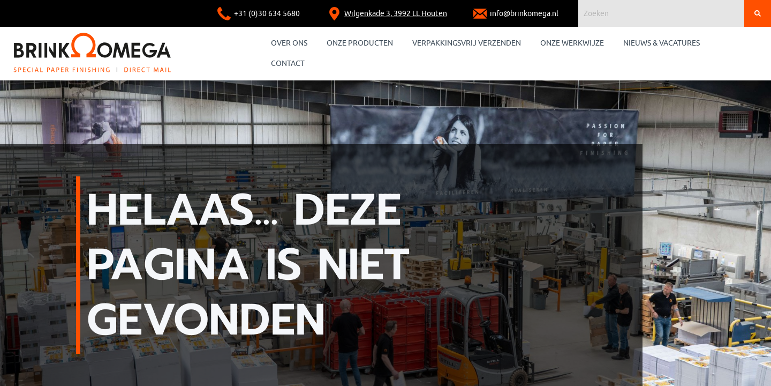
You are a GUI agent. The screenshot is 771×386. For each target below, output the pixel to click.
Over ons (289, 43)
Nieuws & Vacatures (661, 43)
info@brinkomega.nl (524, 13)
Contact (288, 63)
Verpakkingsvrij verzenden (466, 43)
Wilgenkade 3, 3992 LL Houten (395, 13)
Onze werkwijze (572, 43)
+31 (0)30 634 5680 (267, 13)
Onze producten (360, 43)
